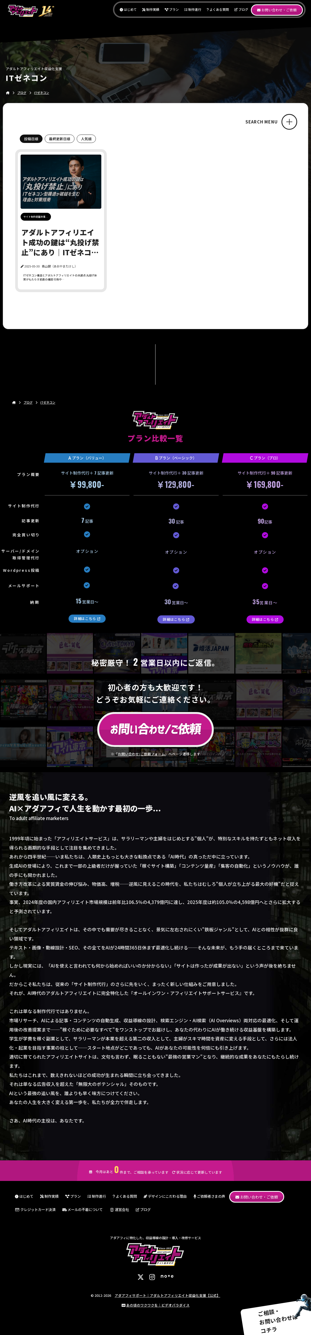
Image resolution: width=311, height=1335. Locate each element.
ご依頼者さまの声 (209, 1196)
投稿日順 (31, 138)
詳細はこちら (87, 618)
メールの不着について (82, 1209)
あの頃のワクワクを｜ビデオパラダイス (158, 1305)
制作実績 (150, 9)
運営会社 (119, 1209)
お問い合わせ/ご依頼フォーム (141, 754)
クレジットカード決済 (35, 1209)
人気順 (86, 138)
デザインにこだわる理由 (165, 1196)
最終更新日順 (59, 138)
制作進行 (192, 9)
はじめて (128, 9)
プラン (172, 9)
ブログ (241, 9)
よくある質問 (218, 9)
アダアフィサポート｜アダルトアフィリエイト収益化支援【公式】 (167, 1295)
